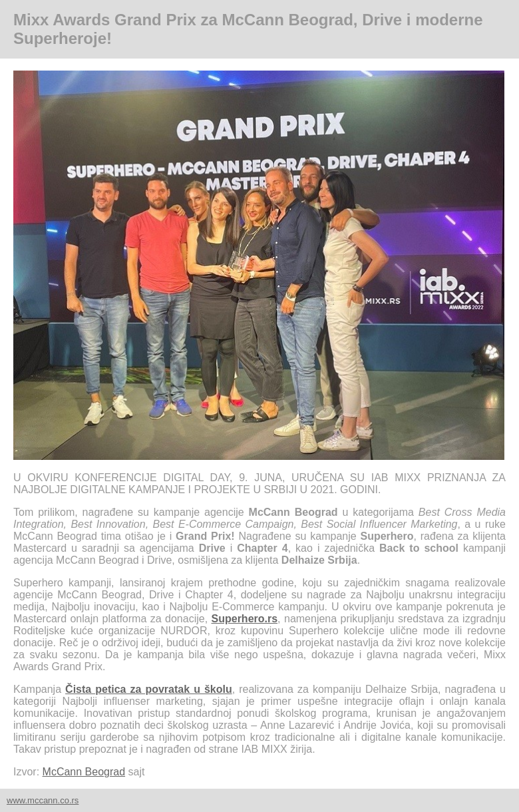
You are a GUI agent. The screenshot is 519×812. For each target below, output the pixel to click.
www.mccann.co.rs (43, 800)
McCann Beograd (84, 771)
